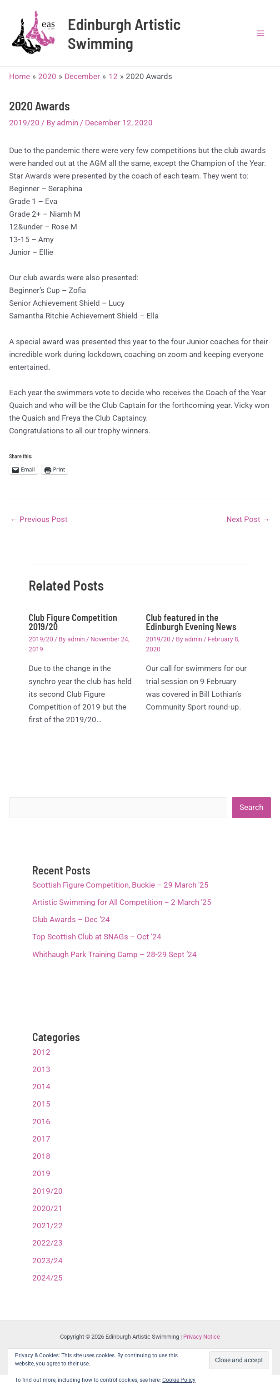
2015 (41, 1111)
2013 (41, 1076)
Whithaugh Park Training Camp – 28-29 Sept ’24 (114, 961)
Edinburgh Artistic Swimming (131, 37)
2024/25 (47, 1284)
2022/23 (47, 1250)
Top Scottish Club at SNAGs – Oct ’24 (96, 943)
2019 (41, 1180)
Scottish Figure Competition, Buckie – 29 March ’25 (120, 891)
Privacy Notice (201, 1343)
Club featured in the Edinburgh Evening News (191, 629)
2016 (41, 1128)
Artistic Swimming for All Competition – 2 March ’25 (121, 908)
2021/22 (47, 1232)
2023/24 (47, 1267)
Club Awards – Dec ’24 (71, 926)
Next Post (248, 526)
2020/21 (47, 1215)
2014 (41, 1093)
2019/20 (24, 129)
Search (251, 814)
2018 (41, 1162)
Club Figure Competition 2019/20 (73, 629)
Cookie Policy (178, 1380)
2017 (41, 1145)
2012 (41, 1058)
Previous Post (39, 526)
